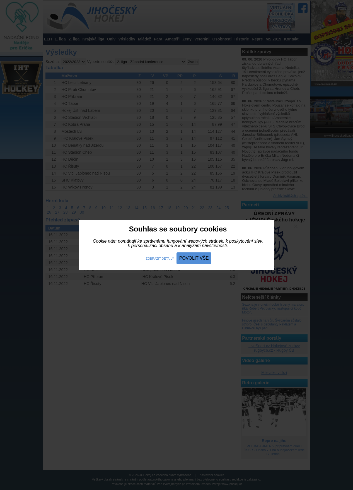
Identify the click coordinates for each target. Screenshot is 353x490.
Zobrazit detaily (160, 258)
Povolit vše (194, 258)
